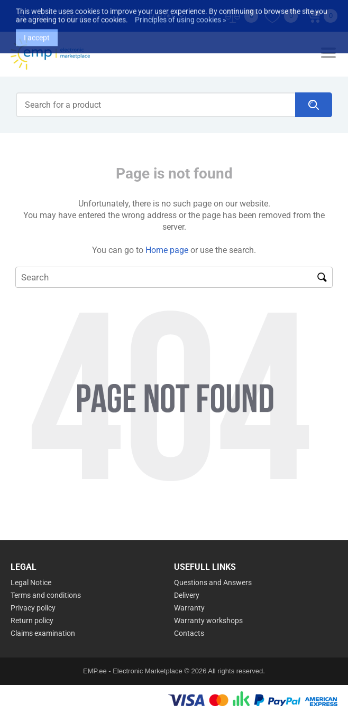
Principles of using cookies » (180, 12)
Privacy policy (33, 608)
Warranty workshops (208, 620)
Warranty (189, 608)
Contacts (189, 633)
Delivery (186, 595)
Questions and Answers (213, 582)
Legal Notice (31, 582)
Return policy (32, 620)
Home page (166, 250)
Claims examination (43, 633)
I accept (37, 30)
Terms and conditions (46, 595)
